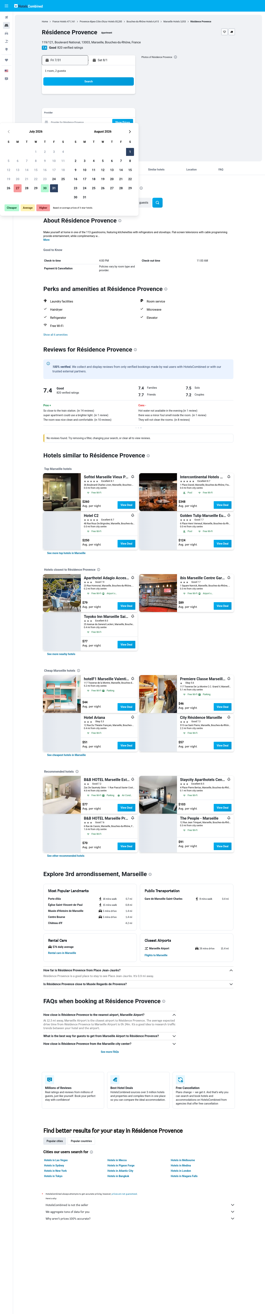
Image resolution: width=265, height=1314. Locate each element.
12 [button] (71, 113)
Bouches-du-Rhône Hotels (140, 21)
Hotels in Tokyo (54, 1176)
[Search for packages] (6, 41)
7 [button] (90, 104)
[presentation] (176, 57)
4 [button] (126, 95)
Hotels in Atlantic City (121, 1170)
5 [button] (71, 104)
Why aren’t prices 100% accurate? (141, 1218)
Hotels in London (181, 1170)
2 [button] (108, 95)
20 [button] (81, 122)
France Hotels (60, 21)
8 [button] (99, 104)
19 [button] (71, 122)
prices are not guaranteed (125, 1193)
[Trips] (6, 60)
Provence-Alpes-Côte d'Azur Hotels (97, 21)
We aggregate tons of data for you (141, 1211)
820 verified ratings (71, 47)
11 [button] (126, 104)
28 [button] (90, 132)
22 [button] (99, 122)
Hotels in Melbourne (183, 1160)
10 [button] (117, 104)
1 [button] (99, 95)
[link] (67, 553)
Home (46, 21)
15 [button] (99, 113)
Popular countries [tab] (82, 1141)
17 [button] (117, 113)
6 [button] (81, 104)
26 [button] (71, 132)
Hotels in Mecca (117, 1160)
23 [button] (108, 122)
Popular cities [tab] (55, 1141)
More (47, 239)
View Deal (127, 505)
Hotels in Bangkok (119, 1176)
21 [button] (90, 122)
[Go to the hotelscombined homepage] (28, 6)
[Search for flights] (6, 17)
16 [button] (108, 113)
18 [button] (126, 113)
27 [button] (81, 132)
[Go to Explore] (6, 49)
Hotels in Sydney (55, 1165)
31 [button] (117, 132)
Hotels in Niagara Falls (184, 1176)
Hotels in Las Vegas (56, 1160)
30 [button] (108, 132)
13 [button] (81, 113)
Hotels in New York (56, 1170)
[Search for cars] (6, 33)
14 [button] (90, 113)
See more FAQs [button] (110, 1051)
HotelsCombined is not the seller (141, 1205)
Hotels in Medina (181, 1165)
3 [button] (117, 95)
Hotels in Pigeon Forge (121, 1165)
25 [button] (126, 122)
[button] (6, 6)
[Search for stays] (6, 25)
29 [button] (99, 132)
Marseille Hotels (172, 21)
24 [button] (117, 122)
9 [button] (108, 104)
